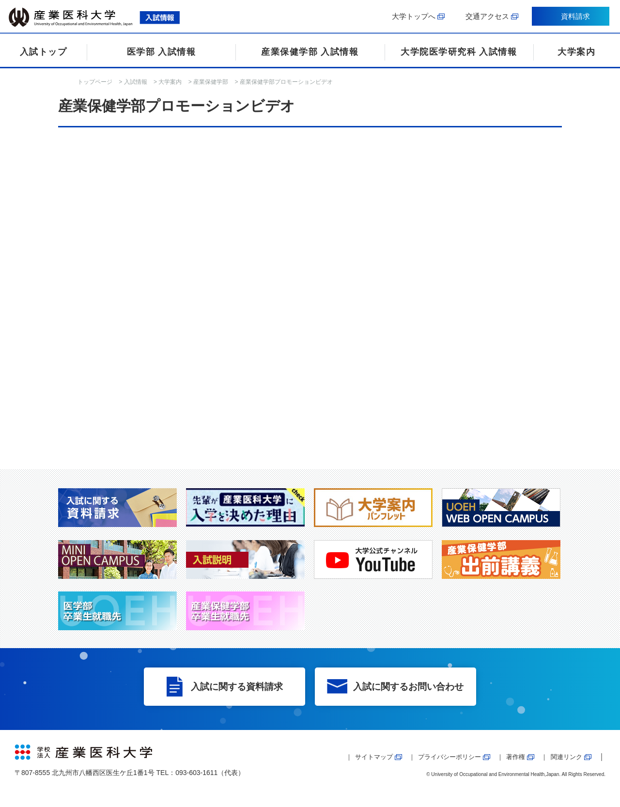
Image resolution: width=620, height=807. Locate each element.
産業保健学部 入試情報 (309, 52)
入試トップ (43, 52)
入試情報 (135, 81)
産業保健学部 (210, 81)
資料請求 (574, 18)
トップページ (95, 81)
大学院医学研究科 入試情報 (459, 52)
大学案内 (576, 52)
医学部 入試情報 (161, 52)
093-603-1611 (196, 772)
